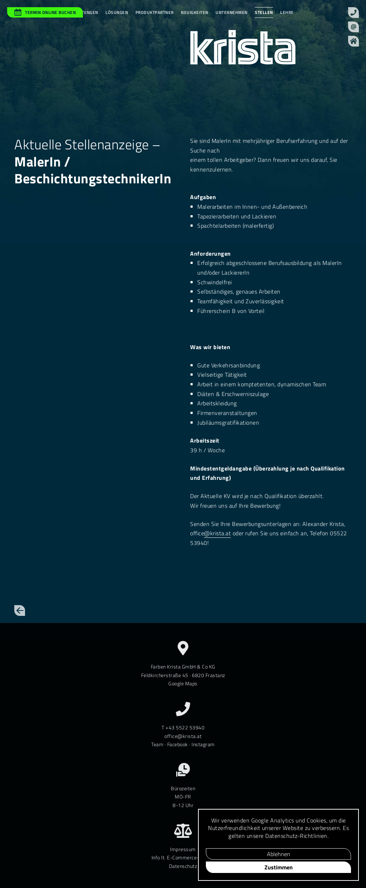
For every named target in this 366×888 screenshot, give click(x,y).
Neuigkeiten (194, 12)
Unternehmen (232, 12)
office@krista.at (183, 736)
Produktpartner (154, 12)
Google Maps (183, 683)
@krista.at (217, 533)
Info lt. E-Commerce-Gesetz (183, 857)
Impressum (183, 849)
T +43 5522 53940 (183, 727)
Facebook (177, 744)
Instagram (203, 744)
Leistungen (85, 12)
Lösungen (116, 12)
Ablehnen (278, 854)
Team (157, 744)
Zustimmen (278, 867)
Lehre (287, 12)
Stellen (264, 12)
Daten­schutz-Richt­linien (296, 835)
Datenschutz (183, 866)
